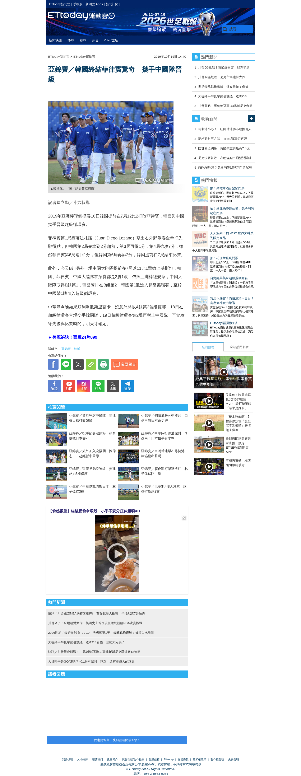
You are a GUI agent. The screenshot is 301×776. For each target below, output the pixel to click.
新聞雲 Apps (94, 4)
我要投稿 (67, 759)
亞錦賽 (66, 349)
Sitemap (169, 759)
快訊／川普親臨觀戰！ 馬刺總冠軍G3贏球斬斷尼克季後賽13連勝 (94, 652)
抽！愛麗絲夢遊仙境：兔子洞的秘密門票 (220, 204)
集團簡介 (112, 759)
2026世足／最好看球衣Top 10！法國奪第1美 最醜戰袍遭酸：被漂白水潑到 (101, 632)
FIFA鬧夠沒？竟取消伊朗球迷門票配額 (225, 167)
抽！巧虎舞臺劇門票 (206, 236)
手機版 (78, 4)
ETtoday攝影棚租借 (206, 293)
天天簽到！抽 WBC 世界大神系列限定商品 (221, 220)
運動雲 (84, 16)
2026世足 (111, 40)
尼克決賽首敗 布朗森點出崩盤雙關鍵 (224, 158)
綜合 (95, 40)
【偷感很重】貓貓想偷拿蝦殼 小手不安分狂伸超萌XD (94, 511)
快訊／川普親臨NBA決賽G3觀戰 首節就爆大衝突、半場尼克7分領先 (96, 613)
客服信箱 (154, 759)
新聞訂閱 (112, 4)
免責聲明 (233, 759)
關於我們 (97, 759)
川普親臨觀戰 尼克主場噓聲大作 (221, 77)
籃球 (83, 40)
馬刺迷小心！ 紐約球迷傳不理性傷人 (224, 129)
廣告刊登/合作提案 (133, 759)
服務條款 (183, 759)
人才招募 (82, 759)
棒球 (71, 40)
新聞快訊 (55, 40)
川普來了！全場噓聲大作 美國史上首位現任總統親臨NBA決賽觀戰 (95, 623)
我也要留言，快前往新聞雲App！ (117, 740)
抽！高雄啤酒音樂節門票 (209, 188)
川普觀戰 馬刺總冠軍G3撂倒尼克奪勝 (225, 106)
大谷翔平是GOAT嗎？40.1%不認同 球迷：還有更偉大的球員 (91, 661)
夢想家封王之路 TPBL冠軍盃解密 (222, 138)
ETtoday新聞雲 (59, 4)
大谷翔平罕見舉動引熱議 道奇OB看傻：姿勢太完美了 (86, 642)
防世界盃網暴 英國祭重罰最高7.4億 (224, 148)
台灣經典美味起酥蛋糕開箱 (211, 252)
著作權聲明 (217, 759)
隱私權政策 (199, 759)
